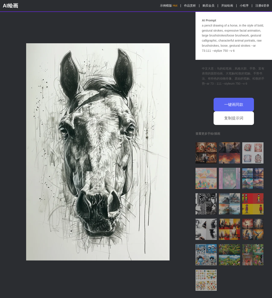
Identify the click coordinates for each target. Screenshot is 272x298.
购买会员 (208, 5)
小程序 (244, 5)
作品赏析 (190, 5)
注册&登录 (262, 5)
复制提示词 (233, 118)
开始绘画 (227, 5)
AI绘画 (10, 5)
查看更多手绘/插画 (208, 133)
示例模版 (168, 5)
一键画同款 (233, 104)
